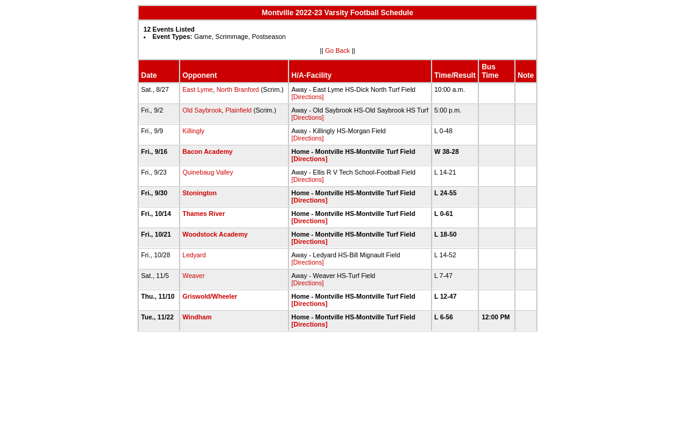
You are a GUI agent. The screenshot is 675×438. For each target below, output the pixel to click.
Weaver (194, 275)
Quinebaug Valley (208, 172)
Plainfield (238, 110)
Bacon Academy (208, 151)
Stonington (200, 192)
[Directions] (308, 96)
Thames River (204, 213)
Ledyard (194, 255)
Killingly (194, 130)
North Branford (238, 89)
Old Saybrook (202, 110)
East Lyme (198, 89)
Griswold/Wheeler (210, 296)
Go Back (337, 50)
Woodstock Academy (215, 234)
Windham (197, 317)
